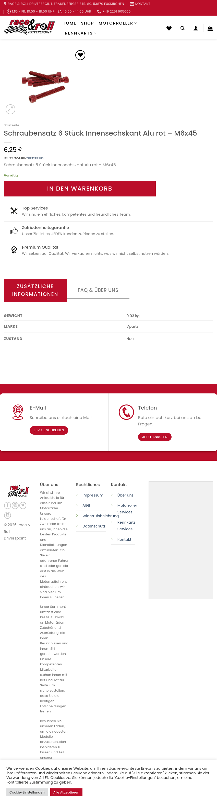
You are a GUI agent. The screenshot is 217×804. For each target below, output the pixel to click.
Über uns (125, 495)
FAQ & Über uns (98, 290)
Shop (87, 23)
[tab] (35, 290)
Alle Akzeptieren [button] (66, 792)
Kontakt (124, 539)
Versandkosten (34, 157)
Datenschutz (94, 526)
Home (69, 23)
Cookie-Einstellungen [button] (27, 792)
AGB (86, 505)
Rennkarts (81, 33)
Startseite (11, 125)
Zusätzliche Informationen (35, 290)
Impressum (92, 495)
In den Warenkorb (79, 188)
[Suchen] (182, 28)
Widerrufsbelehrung (100, 516)
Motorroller (118, 23)
